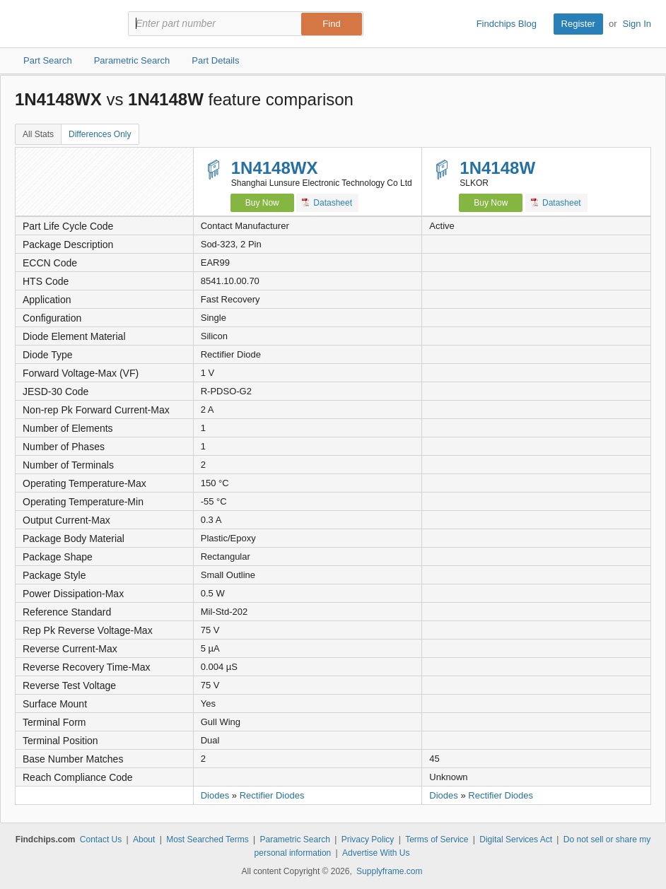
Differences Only (100, 134)
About (144, 839)
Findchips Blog (507, 23)
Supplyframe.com (389, 871)
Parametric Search (294, 839)
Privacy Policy (368, 839)
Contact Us (101, 839)
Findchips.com (61, 24)
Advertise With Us (375, 853)
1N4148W (497, 167)
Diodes (215, 795)
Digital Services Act (515, 839)
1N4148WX (274, 167)
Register (578, 23)
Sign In (637, 23)
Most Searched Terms (207, 839)
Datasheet (327, 202)
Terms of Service (436, 839)
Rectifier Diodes (272, 795)
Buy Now (262, 203)
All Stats (38, 134)
